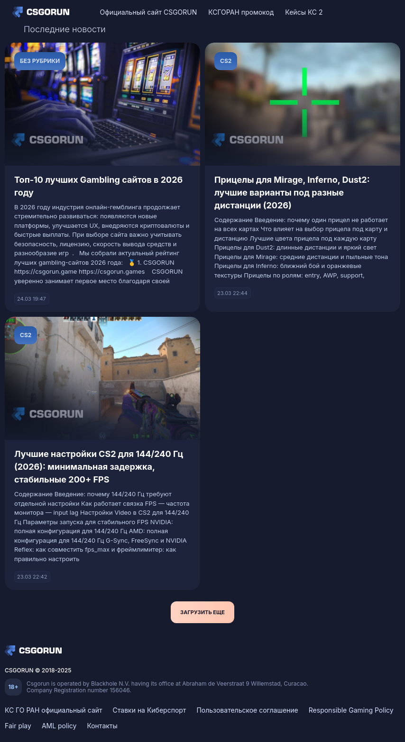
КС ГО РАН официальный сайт (53, 710)
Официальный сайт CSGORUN (148, 12)
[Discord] (369, 12)
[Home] (43, 12)
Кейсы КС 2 (303, 12)
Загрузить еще (202, 612)
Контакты (102, 726)
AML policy (59, 726)
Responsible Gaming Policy (351, 710)
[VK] (353, 12)
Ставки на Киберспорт (149, 710)
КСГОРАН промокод (241, 12)
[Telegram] (386, 12)
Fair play (18, 726)
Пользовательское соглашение (247, 710)
